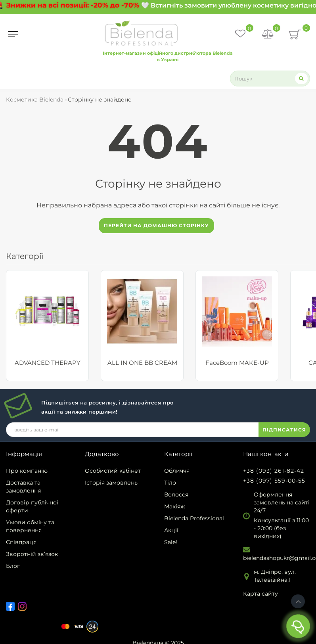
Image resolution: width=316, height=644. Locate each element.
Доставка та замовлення (23, 486)
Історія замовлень (111, 482)
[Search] (301, 78)
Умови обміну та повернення (30, 526)
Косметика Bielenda (34, 99)
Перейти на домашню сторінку (156, 225)
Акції (171, 530)
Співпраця (21, 542)
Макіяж (174, 506)
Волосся (176, 494)
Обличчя (177, 470)
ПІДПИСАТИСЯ (284, 430)
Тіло (170, 482)
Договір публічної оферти (32, 506)
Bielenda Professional (194, 518)
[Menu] (13, 34)
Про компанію (27, 470)
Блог (13, 565)
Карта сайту (260, 593)
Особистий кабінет (113, 470)
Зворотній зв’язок (32, 554)
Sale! (170, 542)
